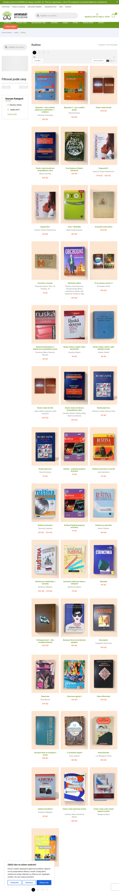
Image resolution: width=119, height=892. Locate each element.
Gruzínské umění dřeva (103, 227)
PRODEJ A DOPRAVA (18, 7)
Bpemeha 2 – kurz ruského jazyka (74, 109)
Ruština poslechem (45, 525)
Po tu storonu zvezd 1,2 (104, 283)
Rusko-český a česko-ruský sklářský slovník (103, 348)
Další (48, 52)
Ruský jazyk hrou (103, 408)
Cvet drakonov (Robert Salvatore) (74, 169)
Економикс (103, 640)
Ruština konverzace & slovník (103, 469)
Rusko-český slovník (45, 408)
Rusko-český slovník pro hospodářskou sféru (74, 409)
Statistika (103, 582)
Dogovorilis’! (103, 168)
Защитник (45, 696)
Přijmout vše (44, 883)
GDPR (61, 7)
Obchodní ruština (74, 283)
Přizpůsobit (15, 883)
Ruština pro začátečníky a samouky (45, 583)
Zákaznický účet (50, 7)
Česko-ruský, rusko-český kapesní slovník (103, 810)
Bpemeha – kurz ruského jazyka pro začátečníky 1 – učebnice (45, 110)
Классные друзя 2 (74, 696)
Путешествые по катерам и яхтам (45, 754)
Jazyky (16, 32)
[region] (29, 874)
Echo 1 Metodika (74, 227)
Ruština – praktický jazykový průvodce (74, 470)
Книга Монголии (103, 696)
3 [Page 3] (43, 52)
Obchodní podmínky (35, 7)
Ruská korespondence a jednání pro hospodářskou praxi (45, 348)
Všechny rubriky (16, 105)
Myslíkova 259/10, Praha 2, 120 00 (97, 15)
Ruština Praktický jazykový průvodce (74, 526)
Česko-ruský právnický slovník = (74, 810)
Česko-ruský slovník (103, 108)
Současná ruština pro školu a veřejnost (74, 583)
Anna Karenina (103, 753)
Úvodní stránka (6, 32)
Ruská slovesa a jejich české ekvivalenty (74, 348)
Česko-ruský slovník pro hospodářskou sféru (45, 169)
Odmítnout (29, 883)
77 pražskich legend (74, 753)
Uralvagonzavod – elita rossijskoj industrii (45, 641)
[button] (113, 16)
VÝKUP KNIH (6, 7)
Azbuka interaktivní (45, 809)
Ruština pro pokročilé (103, 525)
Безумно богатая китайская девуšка (74, 641)
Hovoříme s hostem (45, 283)
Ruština (12, 114)
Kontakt (68, 7)
